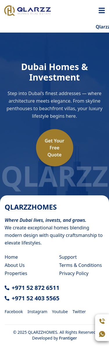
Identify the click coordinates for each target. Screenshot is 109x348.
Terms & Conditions (80, 265)
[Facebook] (14, 311)
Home (11, 257)
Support (68, 257)
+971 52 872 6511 (35, 288)
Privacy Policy (74, 273)
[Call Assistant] (102, 321)
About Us (15, 265)
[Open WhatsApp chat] (102, 334)
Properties (16, 273)
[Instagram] (37, 311)
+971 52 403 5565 (35, 298)
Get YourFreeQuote (55, 148)
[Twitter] (79, 311)
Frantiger (68, 338)
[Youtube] (60, 311)
